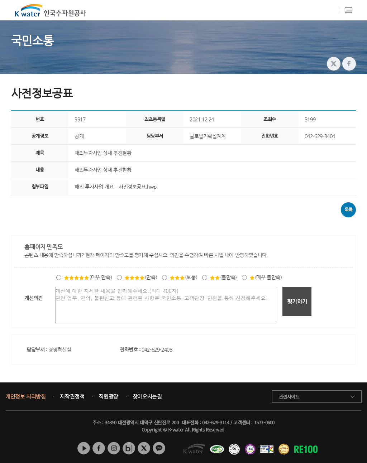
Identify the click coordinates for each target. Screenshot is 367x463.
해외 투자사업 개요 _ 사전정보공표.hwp (116, 186)
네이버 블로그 (129, 448)
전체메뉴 (348, 10)
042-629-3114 (215, 422)
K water (50, 10)
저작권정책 (72, 396)
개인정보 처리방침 (25, 396)
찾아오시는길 (147, 396)
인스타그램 (114, 448)
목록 (348, 209)
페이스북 (98, 448)
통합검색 (331, 10)
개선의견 (33, 298)
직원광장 (108, 396)
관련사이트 (289, 396)
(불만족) (223, 277)
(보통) (183, 277)
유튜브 (83, 448)
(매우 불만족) (265, 277)
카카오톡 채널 (159, 448)
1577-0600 (264, 422)
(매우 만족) (88, 277)
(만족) (140, 277)
